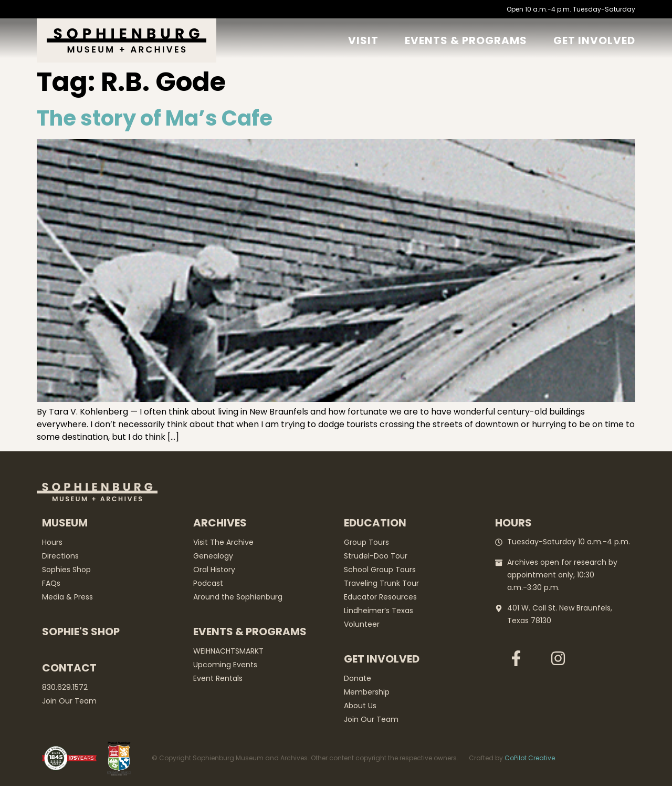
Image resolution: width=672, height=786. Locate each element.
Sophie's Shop (81, 631)
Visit (363, 40)
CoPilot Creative (530, 757)
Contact (69, 667)
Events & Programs (466, 40)
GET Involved (594, 40)
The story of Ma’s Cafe (154, 118)
